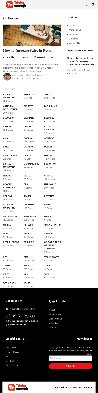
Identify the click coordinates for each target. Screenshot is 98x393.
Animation (30, 94)
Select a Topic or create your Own (52, 245)
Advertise (73, 38)
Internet (49, 196)
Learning (29, 204)
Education (50, 164)
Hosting (7, 196)
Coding (28, 138)
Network (29, 225)
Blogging (30, 75)
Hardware (50, 184)
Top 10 (47, 265)
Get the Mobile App (17, 325)
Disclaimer (10, 361)
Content (49, 138)
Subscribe (71, 366)
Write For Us (75, 30)
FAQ (8, 356)
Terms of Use (12, 365)
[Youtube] (32, 316)
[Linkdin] (20, 316)
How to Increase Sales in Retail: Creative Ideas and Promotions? (80, 61)
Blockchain (51, 106)
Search (48, 233)
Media (47, 216)
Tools (27, 265)
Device (27, 155)
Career (7, 126)
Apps (47, 94)
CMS (5, 138)
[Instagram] (26, 316)
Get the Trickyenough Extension (23, 321)
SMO (26, 257)
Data (6, 147)
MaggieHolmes (17, 75)
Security (29, 242)
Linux (47, 204)
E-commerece (31, 164)
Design (48, 147)
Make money (10, 216)
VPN (26, 274)
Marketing (30, 216)
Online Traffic (52, 225)
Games (27, 175)
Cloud (27, 126)
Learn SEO (11, 347)
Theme (6, 265)
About (72, 25)
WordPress (9, 283)
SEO (5, 257)
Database (29, 147)
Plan (5, 233)
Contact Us (74, 43)
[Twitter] (14, 316)
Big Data (28, 106)
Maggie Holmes (74, 70)
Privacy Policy (12, 352)
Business (39, 75)
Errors (7, 175)
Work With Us (75, 34)
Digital (48, 155)
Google (48, 175)
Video (6, 274)
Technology (51, 257)
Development (11, 155)
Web (46, 274)
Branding (29, 118)
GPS (26, 184)
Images (28, 196)
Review (28, 233)
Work (27, 283)
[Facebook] (8, 316)
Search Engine (11, 242)
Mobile (7, 225)
